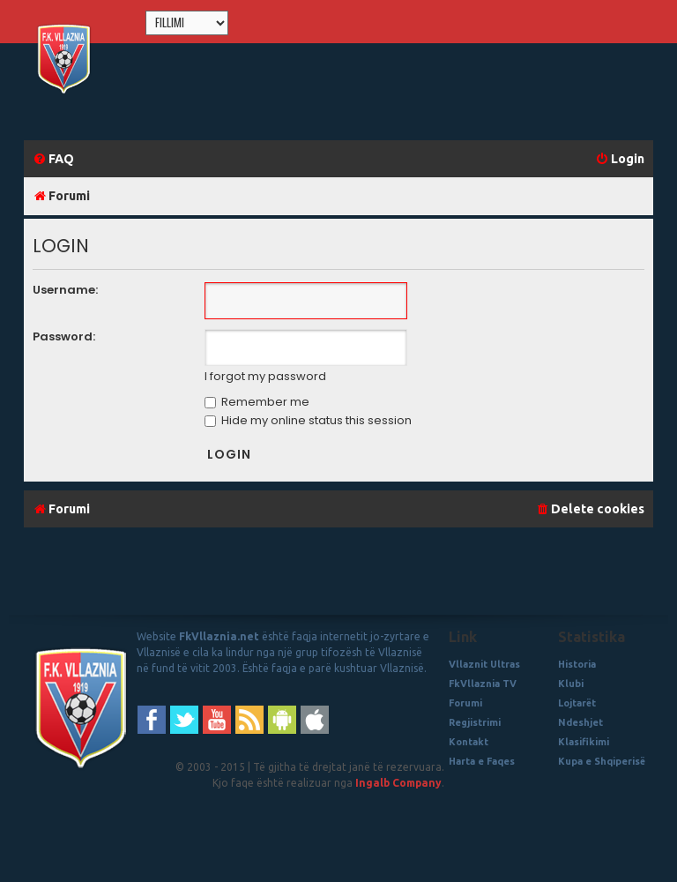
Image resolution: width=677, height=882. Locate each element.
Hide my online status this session (308, 420)
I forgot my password (265, 377)
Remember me (257, 401)
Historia (577, 664)
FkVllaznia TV (483, 683)
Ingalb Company (398, 783)
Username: (65, 289)
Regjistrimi (475, 722)
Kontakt (468, 741)
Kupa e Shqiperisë (601, 761)
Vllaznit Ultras (484, 664)
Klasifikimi (583, 741)
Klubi (571, 683)
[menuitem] (53, 159)
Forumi (465, 703)
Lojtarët (577, 703)
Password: (64, 336)
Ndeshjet (580, 722)
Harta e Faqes (482, 761)
